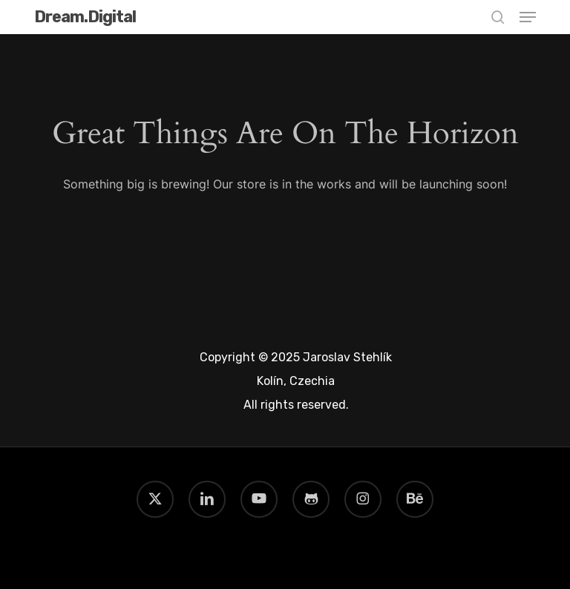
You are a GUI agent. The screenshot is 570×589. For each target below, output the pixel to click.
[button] (528, 17)
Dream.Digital (85, 17)
